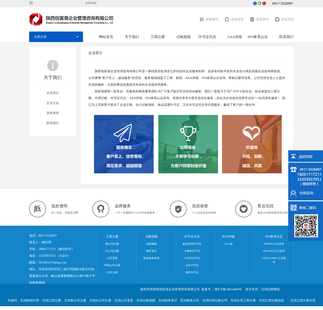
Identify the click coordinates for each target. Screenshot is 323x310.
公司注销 (112, 272)
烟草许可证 (192, 272)
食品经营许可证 (192, 243)
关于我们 (132, 37)
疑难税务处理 (151, 258)
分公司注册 (112, 251)
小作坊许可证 (192, 258)
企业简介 (52, 93)
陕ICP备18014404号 (228, 289)
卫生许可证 (192, 265)
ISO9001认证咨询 (274, 243)
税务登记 (151, 251)
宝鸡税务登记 (167, 300)
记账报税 (183, 37)
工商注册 (158, 37)
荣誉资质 (52, 113)
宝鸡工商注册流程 (271, 300)
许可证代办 (207, 37)
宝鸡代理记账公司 (214, 300)
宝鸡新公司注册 (75, 300)
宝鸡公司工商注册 (243, 300)
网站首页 (106, 37)
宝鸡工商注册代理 (302, 300)
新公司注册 (112, 243)
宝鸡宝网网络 (270, 289)
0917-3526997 (280, 3)
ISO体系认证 (258, 37)
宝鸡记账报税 (145, 300)
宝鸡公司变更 (123, 300)
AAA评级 (234, 37)
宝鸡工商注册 (51, 300)
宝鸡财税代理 (29, 300)
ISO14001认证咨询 (274, 251)
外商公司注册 (112, 265)
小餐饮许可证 (192, 251)
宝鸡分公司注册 (100, 300)
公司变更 (112, 258)
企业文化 (52, 103)
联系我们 (286, 37)
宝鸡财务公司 (189, 300)
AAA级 (228, 243)
